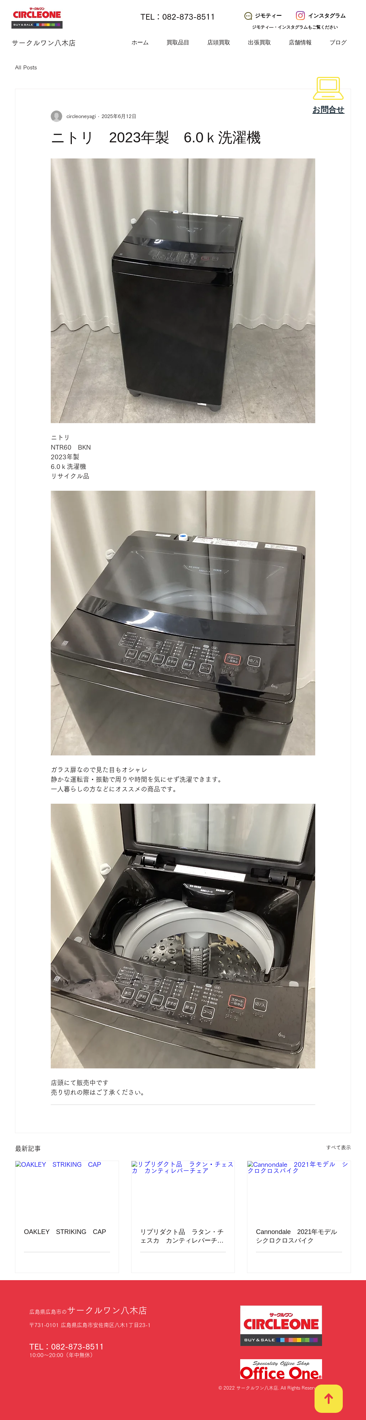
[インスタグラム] (321, 16)
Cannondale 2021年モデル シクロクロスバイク (299, 1236)
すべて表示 (338, 1147)
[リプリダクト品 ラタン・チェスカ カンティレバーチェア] (183, 1190)
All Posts (26, 67)
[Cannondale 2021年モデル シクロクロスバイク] (299, 1190)
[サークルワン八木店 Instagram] (300, 15)
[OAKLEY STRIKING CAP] (67, 1190)
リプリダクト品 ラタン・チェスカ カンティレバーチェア (182, 1236)
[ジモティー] (262, 16)
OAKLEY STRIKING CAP (65, 1231)
